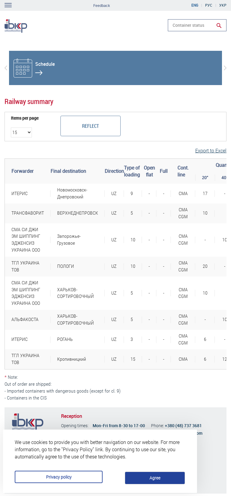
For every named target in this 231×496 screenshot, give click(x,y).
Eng (194, 5)
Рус (208, 5)
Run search (219, 25)
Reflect (90, 126)
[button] (6, 68)
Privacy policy (69, 465)
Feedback (101, 5)
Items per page (24, 118)
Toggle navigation (8, 5)
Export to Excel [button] (210, 150)
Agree (160, 465)
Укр (222, 5)
